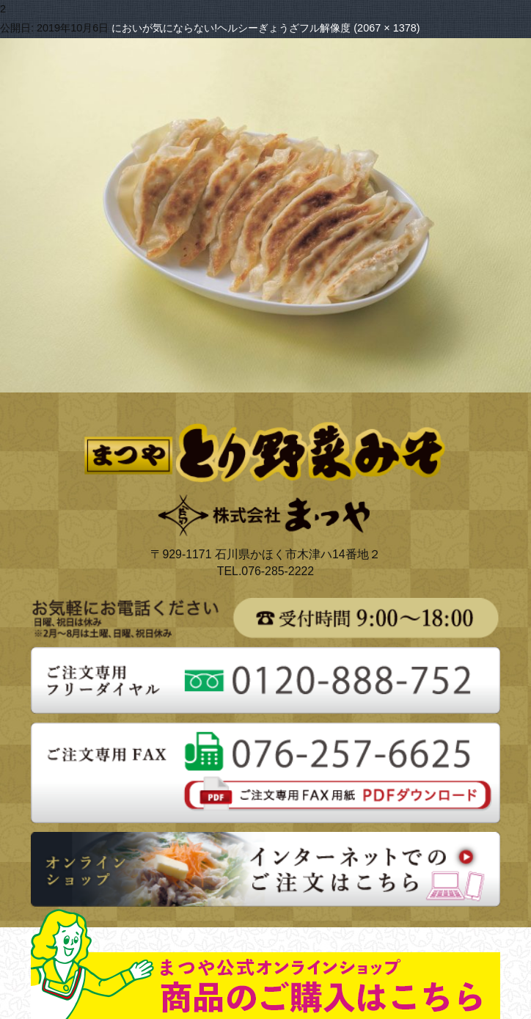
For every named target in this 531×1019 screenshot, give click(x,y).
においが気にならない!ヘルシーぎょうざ (205, 28)
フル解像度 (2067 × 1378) (359, 28)
